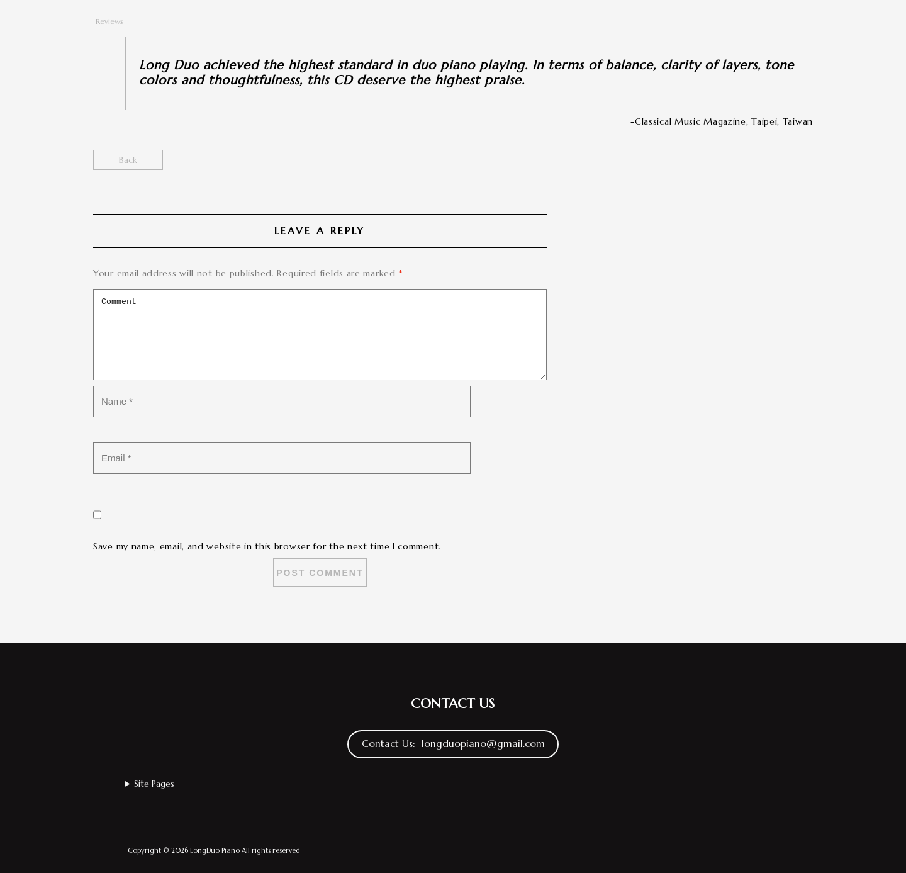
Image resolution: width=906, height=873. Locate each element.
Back (128, 160)
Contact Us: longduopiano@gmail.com (453, 744)
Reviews (109, 21)
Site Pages (154, 783)
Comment (320, 334)
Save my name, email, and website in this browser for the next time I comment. (267, 546)
